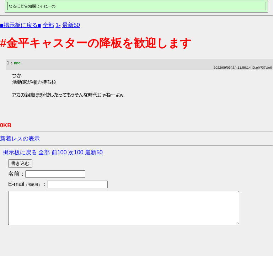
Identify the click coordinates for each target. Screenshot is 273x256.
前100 (59, 152)
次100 (76, 152)
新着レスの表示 (20, 138)
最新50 (71, 25)
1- (57, 25)
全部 (48, 25)
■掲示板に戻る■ (20, 25)
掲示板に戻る (20, 152)
